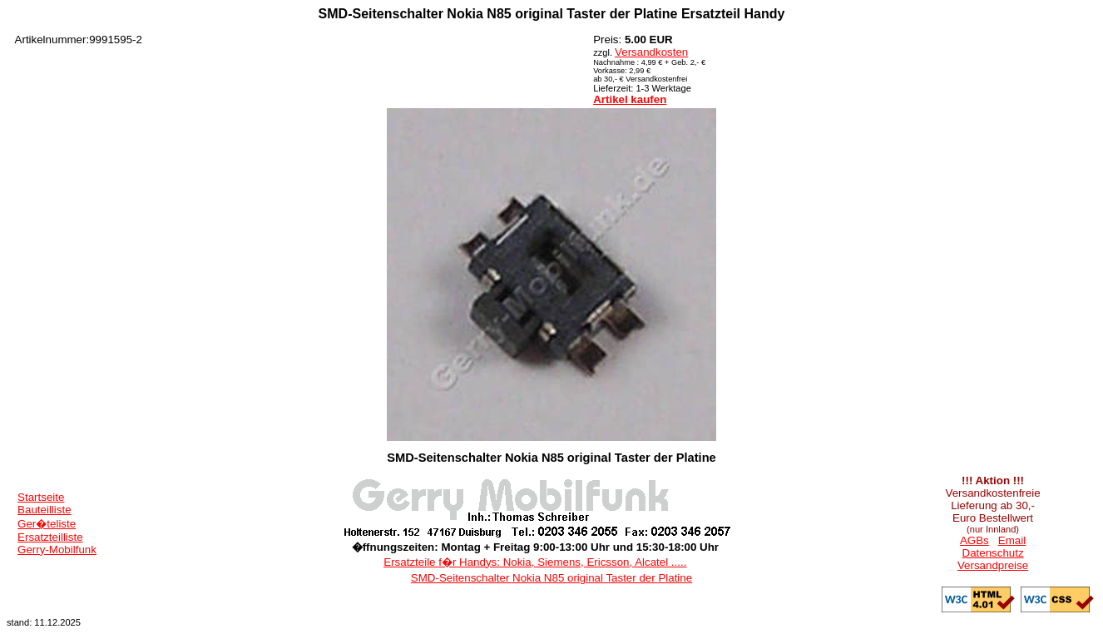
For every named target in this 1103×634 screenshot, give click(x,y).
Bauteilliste (44, 509)
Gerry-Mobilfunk (56, 549)
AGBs (974, 540)
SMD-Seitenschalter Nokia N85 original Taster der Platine (551, 578)
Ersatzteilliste (50, 537)
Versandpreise (992, 565)
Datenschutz (993, 553)
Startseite (40, 497)
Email (1012, 540)
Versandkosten (651, 52)
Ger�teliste (46, 524)
